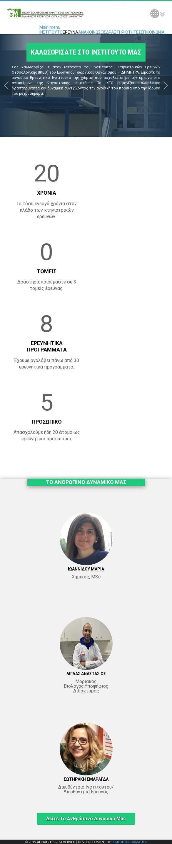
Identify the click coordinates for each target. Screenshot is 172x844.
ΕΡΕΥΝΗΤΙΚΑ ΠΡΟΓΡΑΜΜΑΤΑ (47, 346)
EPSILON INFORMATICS (129, 842)
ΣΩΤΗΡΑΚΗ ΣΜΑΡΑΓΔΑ (86, 779)
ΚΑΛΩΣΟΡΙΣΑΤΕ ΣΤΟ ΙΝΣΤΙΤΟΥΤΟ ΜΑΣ (86, 52)
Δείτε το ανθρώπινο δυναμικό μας (86, 818)
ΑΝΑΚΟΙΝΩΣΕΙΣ (92, 32)
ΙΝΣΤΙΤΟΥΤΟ (51, 32)
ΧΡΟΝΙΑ (46, 193)
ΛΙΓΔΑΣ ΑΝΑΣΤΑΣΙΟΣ (86, 673)
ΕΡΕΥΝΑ (70, 32)
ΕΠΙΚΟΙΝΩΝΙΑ (153, 32)
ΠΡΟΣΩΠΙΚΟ (47, 422)
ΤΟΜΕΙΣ (46, 271)
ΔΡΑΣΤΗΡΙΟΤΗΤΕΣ (123, 32)
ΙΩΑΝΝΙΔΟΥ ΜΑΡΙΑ (86, 569)
